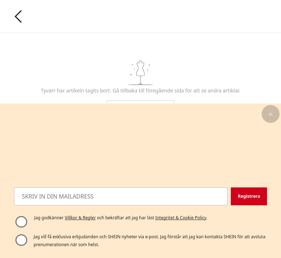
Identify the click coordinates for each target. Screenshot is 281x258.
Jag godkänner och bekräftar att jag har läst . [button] (120, 218)
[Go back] (18, 16)
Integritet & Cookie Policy (180, 218)
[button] (271, 114)
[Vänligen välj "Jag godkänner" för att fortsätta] (21, 222)
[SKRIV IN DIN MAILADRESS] (121, 196)
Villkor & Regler (80, 218)
